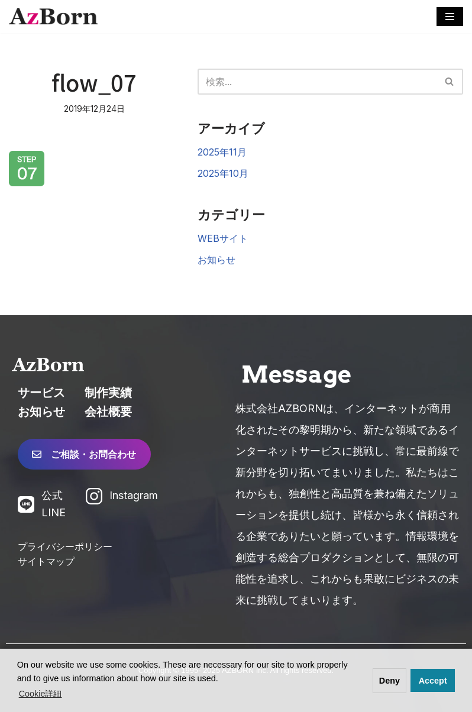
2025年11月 (222, 152)
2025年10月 (223, 173)
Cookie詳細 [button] (40, 693)
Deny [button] (389, 680)
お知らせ (216, 260)
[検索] (317, 82)
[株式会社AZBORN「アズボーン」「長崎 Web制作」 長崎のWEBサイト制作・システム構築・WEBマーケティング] (53, 16)
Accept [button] (433, 680)
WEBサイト (223, 238)
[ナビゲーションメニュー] (450, 16)
